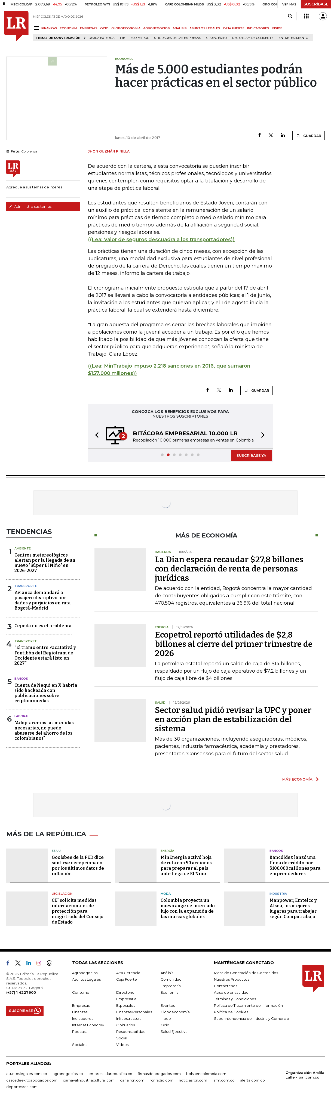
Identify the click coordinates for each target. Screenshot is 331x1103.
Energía (167, 851)
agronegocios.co (68, 1073)
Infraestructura (129, 1018)
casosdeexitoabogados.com (31, 1080)
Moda (166, 894)
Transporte (25, 586)
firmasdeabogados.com (159, 1073)
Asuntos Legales (86, 979)
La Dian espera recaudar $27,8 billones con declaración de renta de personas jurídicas (229, 569)
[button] (95, 435)
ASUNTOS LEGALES (204, 28)
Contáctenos (225, 986)
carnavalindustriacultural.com (89, 1080)
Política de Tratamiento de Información (248, 1005)
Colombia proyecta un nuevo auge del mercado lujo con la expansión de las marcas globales (188, 908)
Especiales (125, 1005)
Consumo (80, 992)
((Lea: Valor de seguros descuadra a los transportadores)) (161, 240)
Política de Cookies (231, 1012)
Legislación (62, 894)
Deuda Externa (102, 38)
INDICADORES (258, 28)
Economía (170, 992)
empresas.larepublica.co (110, 1073)
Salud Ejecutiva (174, 1031)
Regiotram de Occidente (252, 38)
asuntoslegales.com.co (26, 1073)
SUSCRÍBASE (316, 4)
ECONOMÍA (68, 28)
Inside (166, 1018)
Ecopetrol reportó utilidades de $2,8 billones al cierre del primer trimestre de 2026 (233, 644)
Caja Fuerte (126, 979)
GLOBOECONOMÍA (125, 28)
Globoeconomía (175, 1012)
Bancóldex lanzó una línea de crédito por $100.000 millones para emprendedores (295, 865)
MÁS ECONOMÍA (297, 779)
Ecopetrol (140, 38)
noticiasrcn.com (193, 1080)
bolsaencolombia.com (206, 1073)
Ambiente (22, 548)
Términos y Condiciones (235, 999)
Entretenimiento (293, 38)
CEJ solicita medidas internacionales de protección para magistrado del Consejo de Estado (77, 911)
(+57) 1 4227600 (21, 992)
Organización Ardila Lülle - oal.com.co (305, 1074)
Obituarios (125, 1025)
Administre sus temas (30, 206)
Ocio (165, 1025)
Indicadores (82, 1018)
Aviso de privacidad (231, 992)
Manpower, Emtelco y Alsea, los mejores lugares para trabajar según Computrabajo (293, 908)
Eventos (168, 1005)
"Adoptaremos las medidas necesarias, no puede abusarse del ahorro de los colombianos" (44, 730)
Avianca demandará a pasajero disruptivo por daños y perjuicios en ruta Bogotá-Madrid (42, 600)
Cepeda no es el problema (43, 625)
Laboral (21, 716)
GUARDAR (308, 135)
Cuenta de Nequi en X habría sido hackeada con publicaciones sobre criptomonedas (45, 693)
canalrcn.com (132, 1080)
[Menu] (37, 28)
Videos (122, 1044)
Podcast (79, 1031)
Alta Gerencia (128, 973)
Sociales (79, 1044)
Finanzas (79, 1012)
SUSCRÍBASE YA (251, 455)
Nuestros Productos (231, 979)
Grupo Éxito (216, 38)
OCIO (104, 28)
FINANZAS (49, 28)
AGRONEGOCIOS (156, 28)
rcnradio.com (161, 1080)
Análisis (167, 973)
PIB (122, 38)
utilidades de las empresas (177, 38)
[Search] (290, 16)
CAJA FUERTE (233, 28)
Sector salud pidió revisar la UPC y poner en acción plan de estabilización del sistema (233, 719)
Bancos (21, 679)
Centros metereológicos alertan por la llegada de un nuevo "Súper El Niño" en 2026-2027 (44, 562)
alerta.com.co (252, 1080)
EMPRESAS (88, 28)
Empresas (81, 1005)
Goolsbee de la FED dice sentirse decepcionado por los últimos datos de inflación (78, 865)
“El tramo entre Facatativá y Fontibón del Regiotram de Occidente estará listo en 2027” (45, 655)
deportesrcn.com (22, 1087)
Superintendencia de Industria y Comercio (251, 1018)
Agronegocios (84, 973)
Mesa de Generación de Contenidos (246, 973)
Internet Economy (88, 1025)
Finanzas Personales (134, 1012)
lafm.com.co (224, 1080)
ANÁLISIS (180, 28)
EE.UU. (57, 851)
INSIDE (277, 28)
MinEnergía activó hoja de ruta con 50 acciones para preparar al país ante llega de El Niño (186, 865)
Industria (278, 894)
